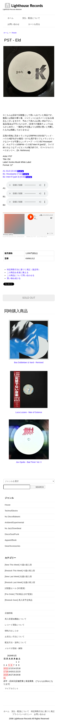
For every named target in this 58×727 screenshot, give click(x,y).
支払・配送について (29, 18)
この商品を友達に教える (17, 272)
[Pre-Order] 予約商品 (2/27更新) (19, 594)
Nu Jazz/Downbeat (13, 528)
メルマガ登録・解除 (13, 648)
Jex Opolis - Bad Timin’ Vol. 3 (28, 462)
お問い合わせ (11, 24)
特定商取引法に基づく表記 (42, 711)
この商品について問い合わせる (20, 275)
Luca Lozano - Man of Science (29, 412)
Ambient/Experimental (14, 522)
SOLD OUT (28, 297)
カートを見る (32, 24)
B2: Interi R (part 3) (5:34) (17, 177)
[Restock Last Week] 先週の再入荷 (20, 582)
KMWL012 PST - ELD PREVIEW (36, 236)
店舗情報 (9, 613)
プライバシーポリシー (22, 714)
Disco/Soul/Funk (12, 534)
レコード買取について (14, 625)
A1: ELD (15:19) (13, 171)
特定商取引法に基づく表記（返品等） (23, 269)
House (14, 33)
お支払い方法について (14, 636)
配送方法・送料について (15, 642)
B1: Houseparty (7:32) (16, 174)
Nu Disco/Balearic (12, 516)
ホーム (8, 18)
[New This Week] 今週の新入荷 (18, 565)
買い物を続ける (14, 278)
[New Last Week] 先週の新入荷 (18, 576)
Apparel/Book (11, 540)
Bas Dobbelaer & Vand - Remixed (28, 362)
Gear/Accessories (12, 546)
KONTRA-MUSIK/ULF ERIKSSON (13, 236)
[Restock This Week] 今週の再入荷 (20, 571)
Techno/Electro (11, 511)
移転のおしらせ (11, 631)
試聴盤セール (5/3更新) (15, 588)
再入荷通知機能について (15, 619)
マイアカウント (11, 688)
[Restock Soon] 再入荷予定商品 (18, 600)
